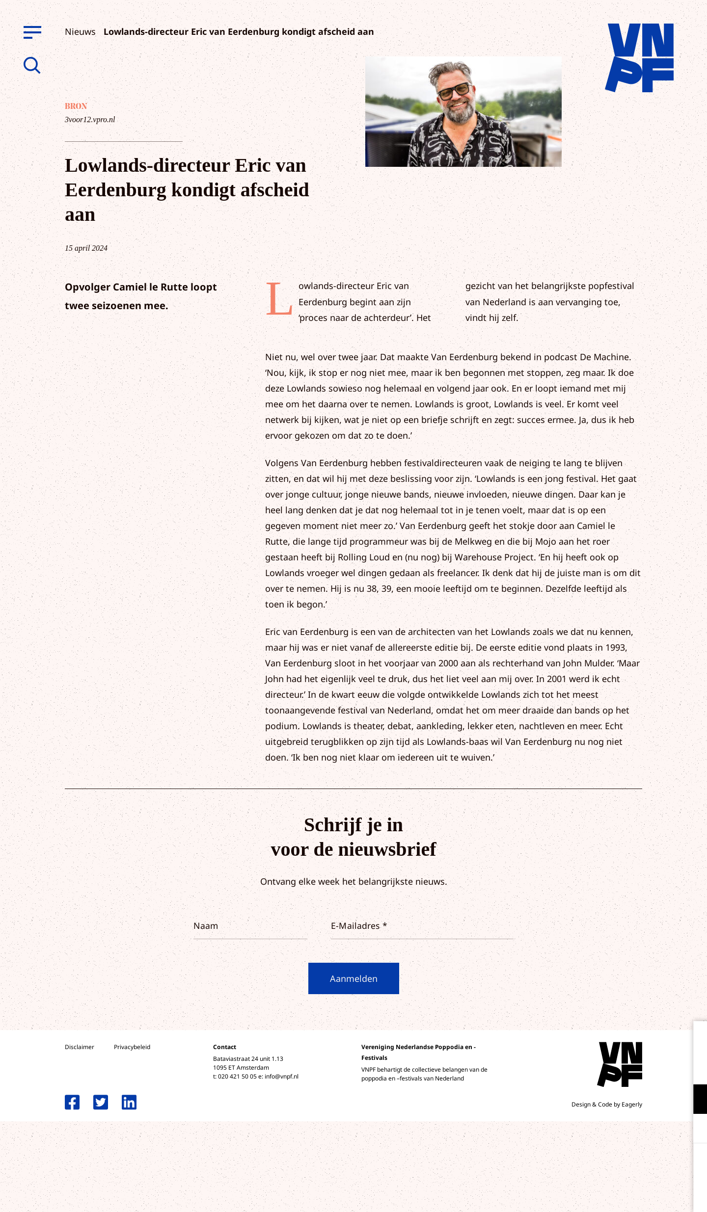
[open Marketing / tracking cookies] (691, 1129)
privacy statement (658, 1067)
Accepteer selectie (623, 1193)
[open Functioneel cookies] (691, 1100)
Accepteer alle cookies (623, 1165)
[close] (691, 1038)
